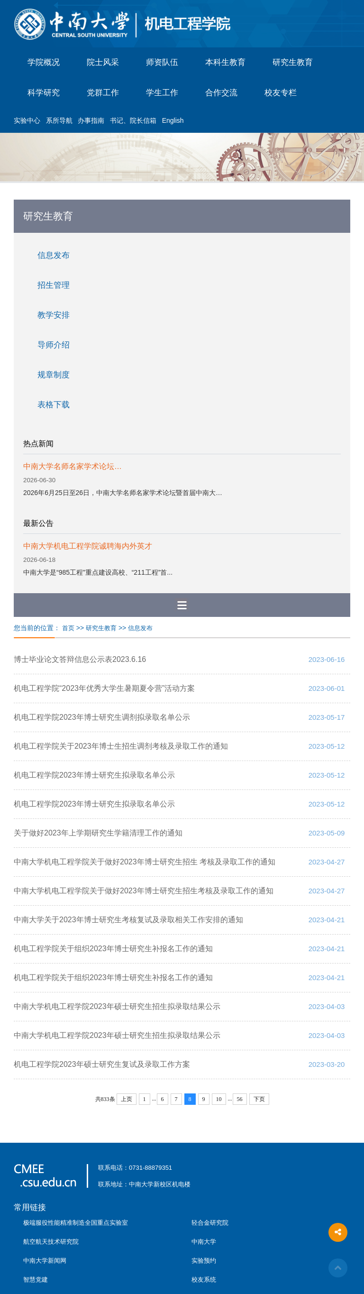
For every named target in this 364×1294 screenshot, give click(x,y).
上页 (126, 1099)
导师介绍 (53, 344)
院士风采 (103, 62)
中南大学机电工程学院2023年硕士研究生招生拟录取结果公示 (117, 1006)
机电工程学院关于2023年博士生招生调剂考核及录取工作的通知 (121, 746)
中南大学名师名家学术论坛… (72, 466)
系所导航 (59, 120)
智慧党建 (35, 1279)
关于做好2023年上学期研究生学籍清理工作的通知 (98, 833)
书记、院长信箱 (133, 120)
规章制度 (53, 374)
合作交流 (221, 92)
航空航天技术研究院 (51, 1241)
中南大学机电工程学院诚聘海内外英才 (87, 546)
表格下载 (53, 404)
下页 (259, 1099)
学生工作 (162, 92)
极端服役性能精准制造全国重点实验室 (75, 1222)
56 (240, 1099)
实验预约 (203, 1260)
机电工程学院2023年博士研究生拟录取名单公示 (94, 775)
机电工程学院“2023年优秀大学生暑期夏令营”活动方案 (104, 688)
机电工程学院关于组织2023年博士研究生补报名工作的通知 (113, 949)
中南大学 (203, 1241)
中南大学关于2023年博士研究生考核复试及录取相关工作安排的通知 (128, 920)
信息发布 (53, 255)
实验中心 (27, 120)
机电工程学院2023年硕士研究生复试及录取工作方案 (102, 1064)
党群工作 (103, 92)
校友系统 (203, 1279)
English (173, 120)
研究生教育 (293, 62)
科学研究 (43, 92)
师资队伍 (162, 62)
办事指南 (91, 120)
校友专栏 (280, 92)
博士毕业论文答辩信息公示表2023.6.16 (80, 659)
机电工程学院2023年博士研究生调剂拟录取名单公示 (102, 717)
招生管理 (53, 285)
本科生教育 (225, 62)
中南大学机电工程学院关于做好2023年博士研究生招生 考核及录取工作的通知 (144, 862)
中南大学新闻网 (44, 1260)
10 (219, 1099)
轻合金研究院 (209, 1222)
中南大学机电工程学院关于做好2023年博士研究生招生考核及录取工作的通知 (143, 891)
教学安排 (53, 315)
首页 (68, 628)
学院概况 (43, 62)
